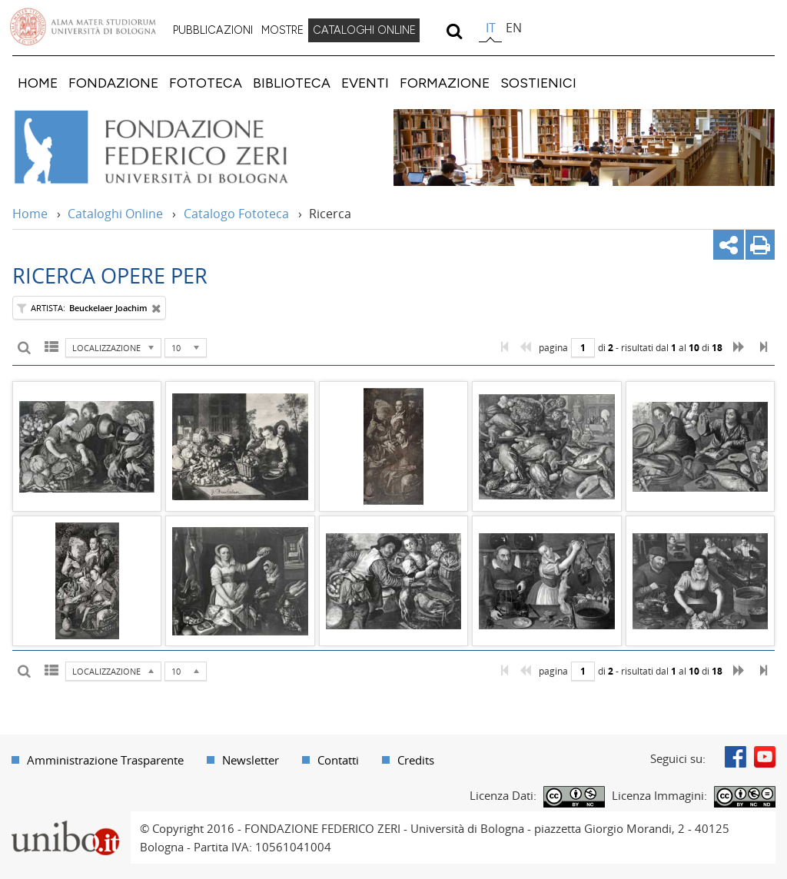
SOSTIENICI (538, 83)
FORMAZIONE (445, 83)
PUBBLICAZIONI (213, 30)
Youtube (764, 757)
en (514, 27)
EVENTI (365, 83)
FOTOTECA (205, 83)
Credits (415, 760)
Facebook (735, 757)
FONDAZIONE (113, 83)
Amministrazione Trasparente (105, 760)
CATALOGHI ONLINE (364, 30)
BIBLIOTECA (291, 83)
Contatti (338, 760)
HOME (38, 83)
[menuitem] (212, 30)
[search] (454, 30)
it (491, 27)
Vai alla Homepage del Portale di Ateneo (83, 27)
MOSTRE (282, 30)
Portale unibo (65, 820)
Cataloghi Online (115, 213)
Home (30, 213)
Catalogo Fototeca (236, 213)
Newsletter (250, 760)
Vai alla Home (171, 147)
